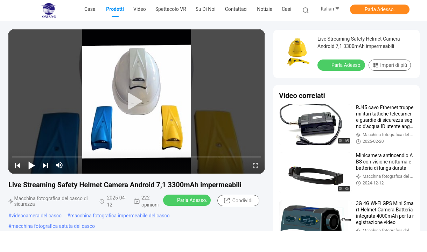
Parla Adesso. (380, 9)
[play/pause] (31, 165)
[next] (45, 165)
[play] (136, 101)
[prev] (17, 165)
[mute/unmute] (59, 165)
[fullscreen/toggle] (255, 165)
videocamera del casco (37, 215)
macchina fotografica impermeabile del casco (120, 215)
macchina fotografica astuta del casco (53, 226)
